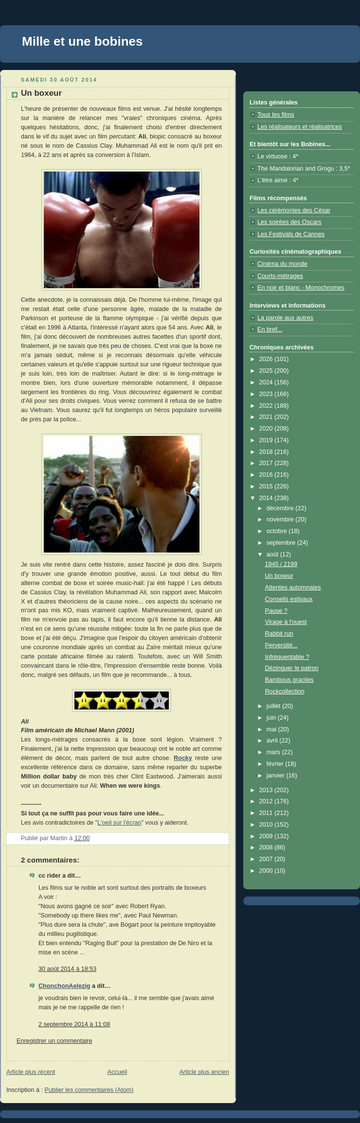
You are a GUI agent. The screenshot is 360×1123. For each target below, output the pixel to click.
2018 (267, 452)
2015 (267, 486)
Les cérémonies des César (293, 210)
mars (274, 752)
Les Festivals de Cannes (290, 234)
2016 (267, 474)
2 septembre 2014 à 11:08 (74, 1024)
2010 (267, 824)
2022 (267, 405)
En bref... (269, 329)
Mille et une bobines (82, 41)
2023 (267, 394)
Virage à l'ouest (286, 622)
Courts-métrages (280, 276)
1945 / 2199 (281, 564)
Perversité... (281, 645)
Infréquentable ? (287, 657)
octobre (278, 531)
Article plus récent (30, 1072)
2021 (267, 417)
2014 (267, 498)
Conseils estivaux (289, 599)
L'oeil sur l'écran (119, 822)
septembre (282, 542)
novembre (281, 519)
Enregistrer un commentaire (54, 1040)
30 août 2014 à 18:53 (67, 969)
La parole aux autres (285, 317)
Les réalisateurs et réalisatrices (299, 126)
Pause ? (276, 610)
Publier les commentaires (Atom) (89, 1090)
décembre (281, 508)
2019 (267, 440)
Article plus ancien (204, 1072)
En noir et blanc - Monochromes (300, 287)
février (276, 763)
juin (272, 717)
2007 (267, 859)
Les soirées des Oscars (289, 222)
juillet (274, 706)
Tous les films (275, 114)
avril (273, 740)
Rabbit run (279, 633)
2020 (267, 428)
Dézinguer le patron (292, 668)
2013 (267, 790)
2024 (267, 382)
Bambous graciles (289, 679)
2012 (267, 801)
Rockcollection (285, 691)
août (273, 554)
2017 (267, 463)
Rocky (183, 758)
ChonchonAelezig (64, 986)
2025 (267, 370)
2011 (267, 813)
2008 (267, 847)
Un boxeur (279, 575)
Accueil (117, 1072)
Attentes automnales (293, 587)
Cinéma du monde (282, 263)
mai (272, 729)
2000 (267, 870)
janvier (277, 775)
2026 (267, 359)
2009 (267, 836)
